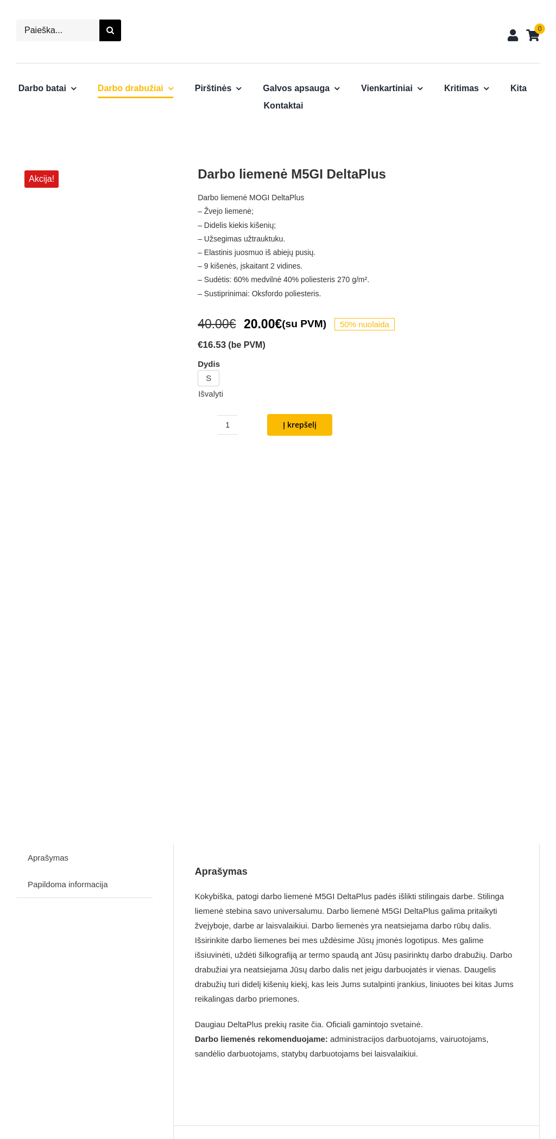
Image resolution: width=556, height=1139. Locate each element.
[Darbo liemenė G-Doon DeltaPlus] (392, 916)
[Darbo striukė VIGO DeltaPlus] (125, 916)
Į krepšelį (300, 424)
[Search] (110, 30)
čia (316, 658)
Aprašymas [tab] (48, 492)
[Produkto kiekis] (227, 425)
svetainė (405, 658)
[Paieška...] (57, 30)
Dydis (209, 363)
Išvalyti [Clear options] (210, 394)
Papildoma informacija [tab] (68, 519)
